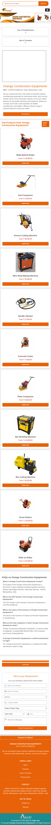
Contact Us (25, 803)
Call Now (25, 664)
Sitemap (26, 807)
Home (25, 765)
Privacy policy (25, 777)
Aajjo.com (36, 820)
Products (25, 769)
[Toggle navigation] (47, 10)
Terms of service (25, 773)
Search (43, 4)
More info (45, 124)
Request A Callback (25, 737)
